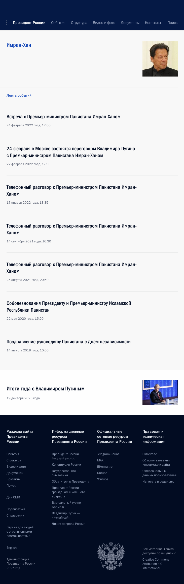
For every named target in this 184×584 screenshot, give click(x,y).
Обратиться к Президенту (70, 481)
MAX (100, 460)
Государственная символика (64, 473)
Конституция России (66, 464)
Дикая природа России (68, 524)
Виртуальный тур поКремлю (66, 504)
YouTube (102, 479)
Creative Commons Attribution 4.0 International (155, 563)
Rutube (102, 473)
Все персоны (167, 22)
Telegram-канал (108, 454)
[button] (8, 7)
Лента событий (19, 95)
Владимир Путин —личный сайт (66, 515)
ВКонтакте (105, 466)
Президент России (29, 7)
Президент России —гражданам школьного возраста (68, 492)
